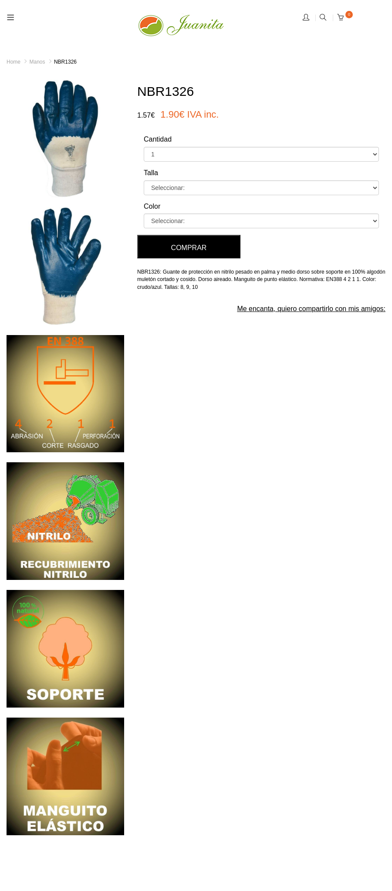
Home (13, 62)
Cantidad (158, 139)
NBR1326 (65, 62)
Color (152, 206)
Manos (37, 62)
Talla (151, 172)
